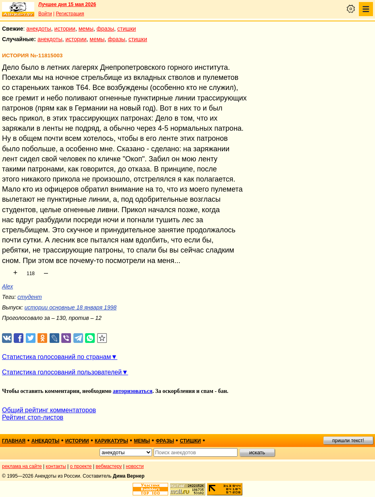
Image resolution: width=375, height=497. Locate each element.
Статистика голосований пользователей (62, 372)
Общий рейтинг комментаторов (49, 410)
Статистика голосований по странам (56, 356)
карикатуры (111, 441)
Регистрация (70, 14)
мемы (86, 28)
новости (135, 466)
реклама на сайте (22, 466)
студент (29, 297)
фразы (105, 28)
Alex (7, 286)
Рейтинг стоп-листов (32, 417)
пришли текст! (348, 440)
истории (64, 28)
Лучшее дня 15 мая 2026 (67, 4)
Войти (45, 14)
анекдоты (38, 28)
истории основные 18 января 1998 (71, 307)
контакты (56, 466)
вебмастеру (109, 466)
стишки (126, 28)
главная (13, 441)
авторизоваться (132, 391)
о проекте (81, 466)
